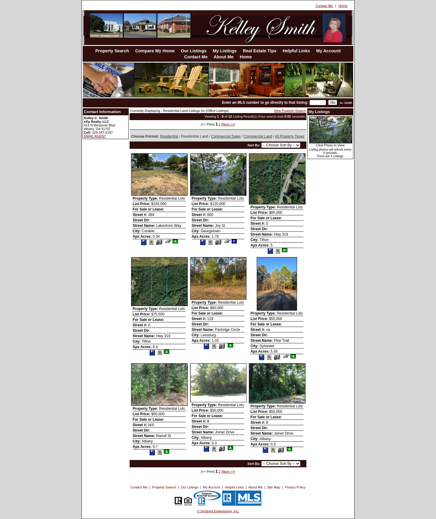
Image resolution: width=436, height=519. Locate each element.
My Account (328, 50)
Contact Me (324, 6)
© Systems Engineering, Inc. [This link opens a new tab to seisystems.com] (218, 511)
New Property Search (290, 111)
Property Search (112, 50)
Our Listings (193, 50)
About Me (224, 56)
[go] (333, 103)
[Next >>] (228, 124)
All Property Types (289, 136)
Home (343, 6)
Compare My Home (154, 50)
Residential (169, 136)
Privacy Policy (295, 487)
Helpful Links (296, 50)
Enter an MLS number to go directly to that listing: (265, 102)
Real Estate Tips (259, 50)
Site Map (273, 487)
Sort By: (254, 145)
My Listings (224, 50)
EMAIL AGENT (95, 136)
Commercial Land (258, 136)
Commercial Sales (225, 136)
